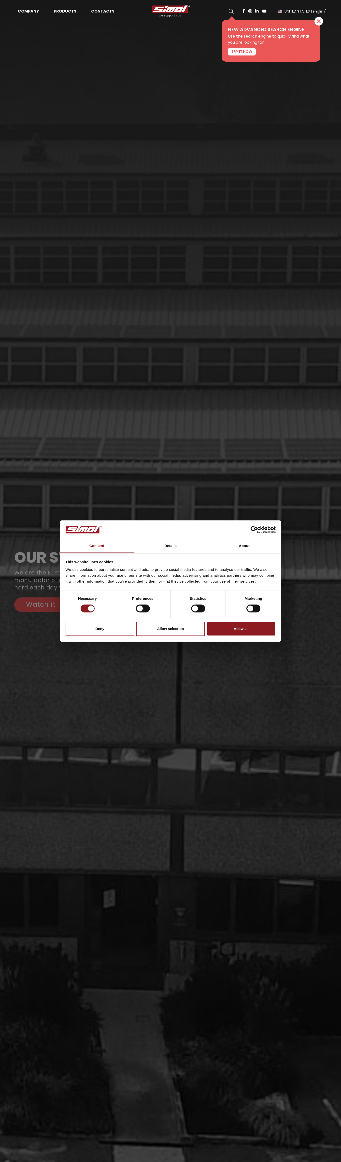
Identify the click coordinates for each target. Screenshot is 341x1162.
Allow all (241, 629)
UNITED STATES (302, 11)
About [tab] (244, 546)
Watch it (41, 604)
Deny (99, 629)
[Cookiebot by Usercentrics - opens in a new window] (254, 529)
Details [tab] (170, 546)
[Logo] (170, 11)
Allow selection (170, 629)
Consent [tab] (96, 546)
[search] (231, 11)
